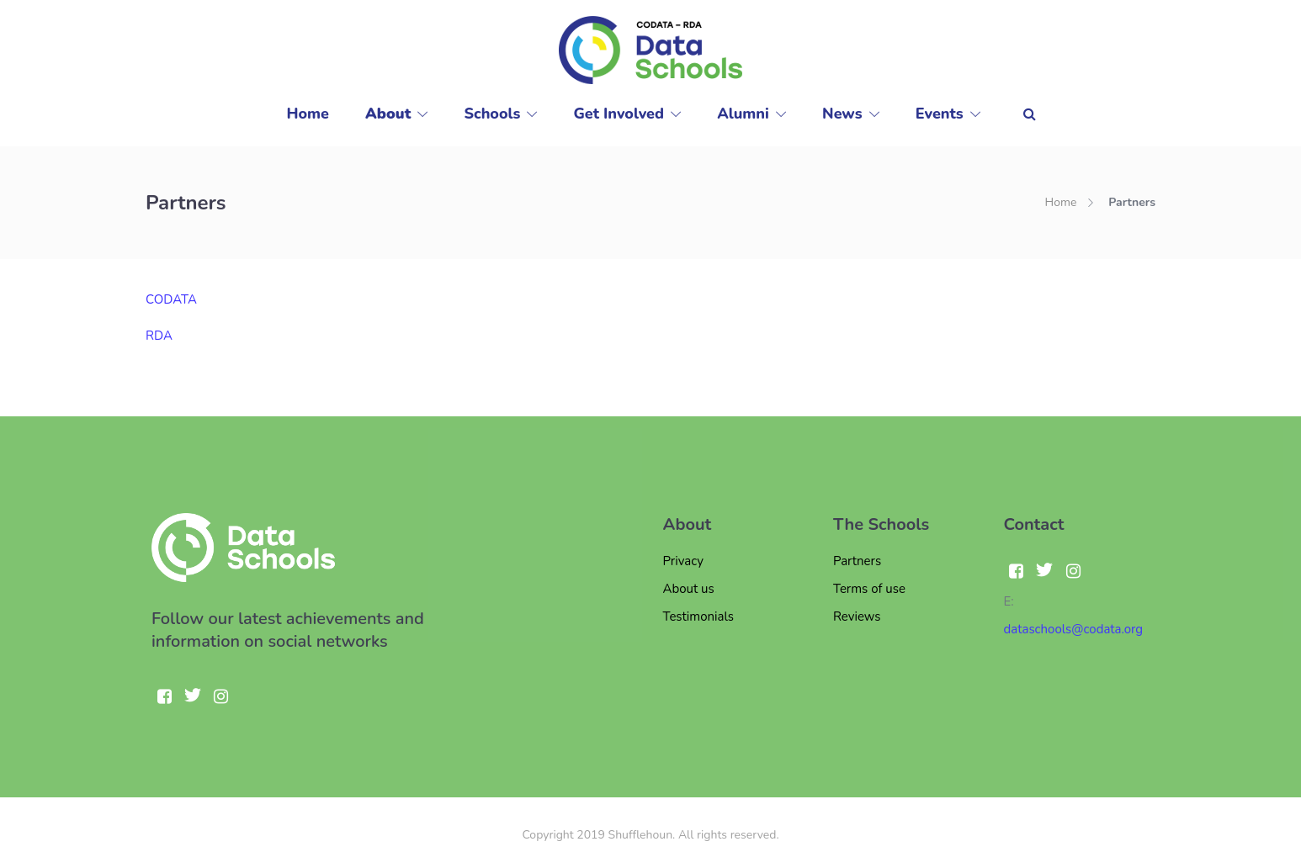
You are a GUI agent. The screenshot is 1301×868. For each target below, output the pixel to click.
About (388, 113)
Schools (493, 113)
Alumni (743, 113)
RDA (159, 335)
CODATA (171, 299)
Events (940, 113)
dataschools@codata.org (1074, 629)
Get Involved (619, 113)
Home (307, 113)
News (842, 113)
